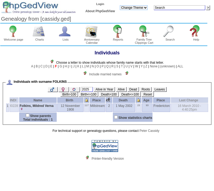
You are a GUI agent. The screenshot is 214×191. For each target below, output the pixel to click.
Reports (118, 38)
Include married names (105, 74)
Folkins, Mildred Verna (37, 106)
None (154, 66)
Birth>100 (69, 94)
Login (100, 4)
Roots (146, 89)
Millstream (97, 106)
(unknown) (167, 66)
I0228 (14, 106)
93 (147, 105)
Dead (133, 89)
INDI (14, 100)
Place (97, 100)
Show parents (40, 116)
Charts (39, 38)
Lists (65, 38)
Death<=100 (130, 94)
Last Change (189, 100)
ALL (180, 66)
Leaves (160, 89)
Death (124, 100)
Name (38, 100)
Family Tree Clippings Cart (144, 39)
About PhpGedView (100, 11)
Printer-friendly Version (108, 158)
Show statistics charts (135, 118)
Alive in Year (104, 89)
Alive (121, 89)
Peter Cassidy (149, 131)
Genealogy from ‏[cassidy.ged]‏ (36, 19)
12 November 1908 (70, 107)
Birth (70, 100)
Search (170, 38)
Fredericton (162, 106)
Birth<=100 (88, 94)
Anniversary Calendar (92, 39)
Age (147, 100)
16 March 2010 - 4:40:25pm (189, 107)
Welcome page (13, 38)
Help (196, 38)
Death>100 (109, 94)
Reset (147, 94)
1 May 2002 (124, 106)
